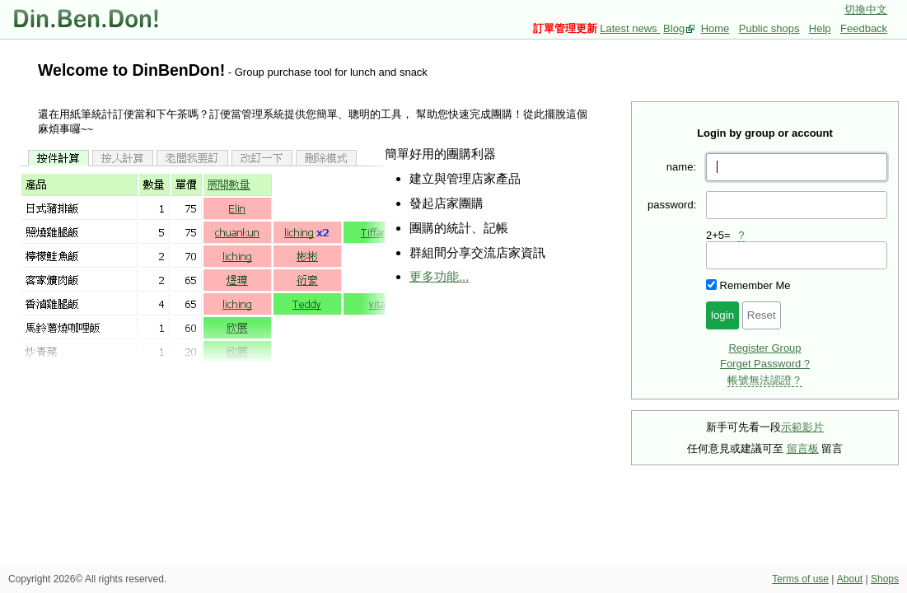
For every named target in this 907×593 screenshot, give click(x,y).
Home (715, 28)
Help (820, 28)
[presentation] (796, 255)
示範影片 (802, 427)
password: (672, 204)
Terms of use (800, 579)
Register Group (764, 348)
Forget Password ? (765, 363)
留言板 (803, 448)
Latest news (630, 28)
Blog (674, 28)
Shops (885, 579)
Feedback (863, 28)
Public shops (769, 28)
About (850, 579)
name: (681, 167)
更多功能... (439, 276)
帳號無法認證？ (764, 380)
